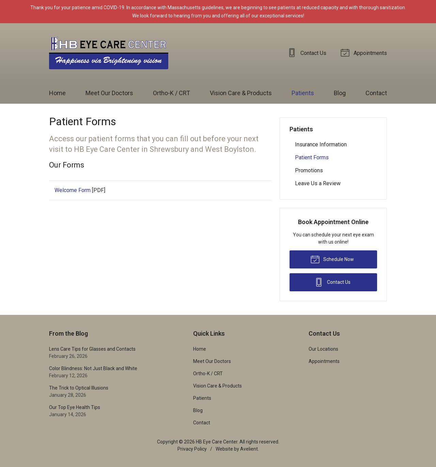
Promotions (309, 170)
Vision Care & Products (241, 93)
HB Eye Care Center (216, 441)
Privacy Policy (192, 449)
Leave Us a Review (318, 183)
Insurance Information (321, 144)
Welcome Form (72, 190)
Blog (340, 93)
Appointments (365, 52)
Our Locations (323, 349)
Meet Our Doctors (109, 93)
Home (57, 93)
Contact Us (308, 52)
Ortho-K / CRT (171, 93)
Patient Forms (312, 157)
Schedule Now (332, 259)
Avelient (249, 449)
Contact (376, 93)
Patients (303, 93)
